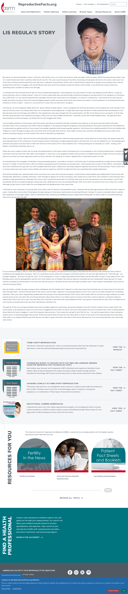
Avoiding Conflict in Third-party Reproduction (52, 383)
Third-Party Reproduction (41, 342)
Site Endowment (103, 4)
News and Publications (31, 12)
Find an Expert (89, 4)
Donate (79, 4)
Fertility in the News (27, 476)
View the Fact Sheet (116, 368)
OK (124, 590)
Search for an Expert (28, 537)
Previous (106, 490)
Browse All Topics (70, 498)
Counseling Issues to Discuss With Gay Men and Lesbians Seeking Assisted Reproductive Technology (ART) (62, 364)
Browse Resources (103, 12)
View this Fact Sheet (116, 409)
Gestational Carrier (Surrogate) (45, 404)
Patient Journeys (69, 12)
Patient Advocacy (51, 12)
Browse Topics (86, 12)
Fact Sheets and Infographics (105, 476)
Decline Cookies (113, 590)
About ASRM (119, 12)
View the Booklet (117, 348)
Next (110, 490)
